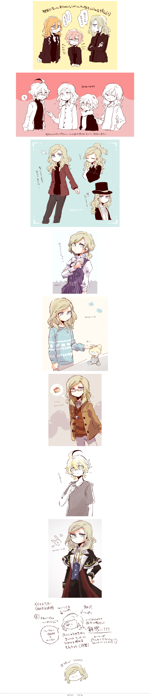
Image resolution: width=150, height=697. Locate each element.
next (79, 695)
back (71, 695)
